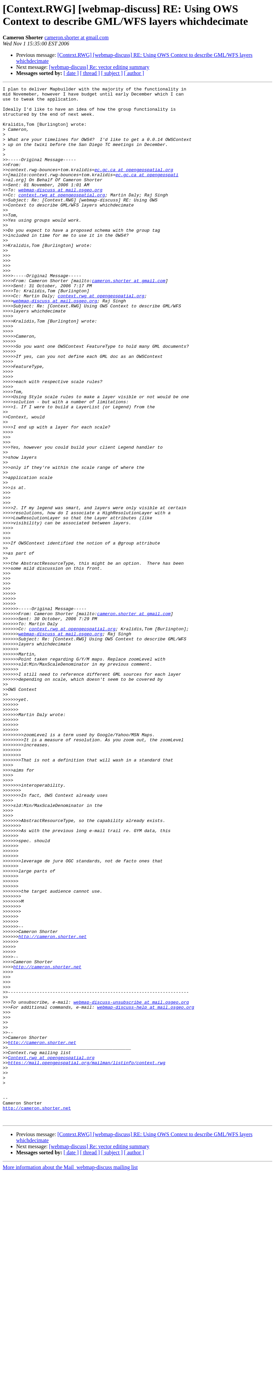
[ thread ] (90, 73)
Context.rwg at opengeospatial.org (51, 1252)
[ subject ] (112, 73)
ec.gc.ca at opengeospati (146, 193)
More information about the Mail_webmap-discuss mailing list (70, 1374)
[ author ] (134, 73)
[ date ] (71, 73)
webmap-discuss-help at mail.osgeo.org (145, 1192)
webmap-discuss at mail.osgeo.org (60, 211)
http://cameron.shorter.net (52, 1107)
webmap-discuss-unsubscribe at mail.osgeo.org (131, 1186)
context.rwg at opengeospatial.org (61, 217)
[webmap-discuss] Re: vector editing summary (99, 67)
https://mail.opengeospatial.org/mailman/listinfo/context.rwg (86, 1258)
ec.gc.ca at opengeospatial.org (133, 187)
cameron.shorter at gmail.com (76, 37)
